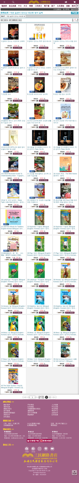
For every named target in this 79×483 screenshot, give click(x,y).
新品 (12, 6)
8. (37, 94)
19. (13, 202)
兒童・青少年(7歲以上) (59, 423)
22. (13, 228)
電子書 (46, 6)
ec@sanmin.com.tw (17, 438)
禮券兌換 (7, 407)
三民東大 (38, 6)
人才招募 (55, 405)
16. (13, 175)
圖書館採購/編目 (9, 413)
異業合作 (7, 415)
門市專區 (31, 405)
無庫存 (6, 48)
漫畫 (68, 6)
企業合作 (55, 413)
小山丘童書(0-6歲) (33, 423)
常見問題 (55, 409)
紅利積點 (31, 407)
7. (6, 94)
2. (39, 41)
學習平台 (55, 411)
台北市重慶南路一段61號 (60, 434)
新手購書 (7, 411)
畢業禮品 (54, 425)
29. (39, 281)
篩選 (74, 13)
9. (62, 94)
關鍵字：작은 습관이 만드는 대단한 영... (13, 16)
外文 (25, 6)
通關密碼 (31, 411)
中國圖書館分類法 (34, 409)
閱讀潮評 (31, 415)
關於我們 (7, 405)
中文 (20, 6)
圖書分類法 (8, 409)
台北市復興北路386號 (11, 434)
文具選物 (60, 6)
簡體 (31, 6)
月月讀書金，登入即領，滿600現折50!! (71, 9)
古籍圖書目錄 (8, 425)
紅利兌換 (55, 415)
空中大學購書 (32, 413)
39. (65, 361)
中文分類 (55, 407)
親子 (53, 6)
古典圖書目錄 (32, 425)
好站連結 (7, 417)
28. (13, 281)
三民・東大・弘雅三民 (11, 423)
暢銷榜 (4, 6)
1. (13, 41)
